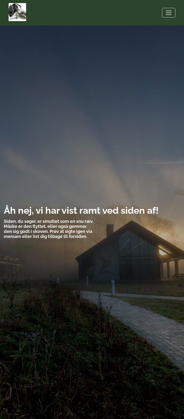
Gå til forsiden (18, 246)
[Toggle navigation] (168, 13)
